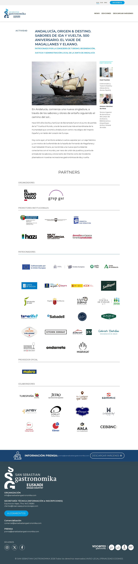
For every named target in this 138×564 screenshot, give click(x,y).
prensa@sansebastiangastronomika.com (73, 456)
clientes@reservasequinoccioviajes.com (21, 506)
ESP (97, 2)
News (97, 13)
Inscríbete (117, 2)
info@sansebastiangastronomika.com (20, 495)
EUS (101, 2)
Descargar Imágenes (123, 13)
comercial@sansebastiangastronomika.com (22, 523)
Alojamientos (16, 513)
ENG (105, 2)
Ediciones (106, 13)
